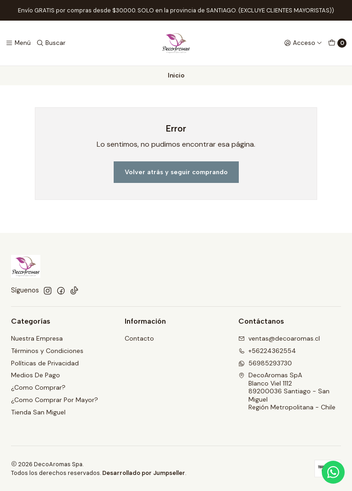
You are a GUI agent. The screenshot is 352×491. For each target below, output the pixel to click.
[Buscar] (51, 43)
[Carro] (337, 43)
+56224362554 (267, 351)
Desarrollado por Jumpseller (143, 473)
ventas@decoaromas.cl (279, 338)
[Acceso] (303, 43)
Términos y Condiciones (47, 351)
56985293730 (265, 363)
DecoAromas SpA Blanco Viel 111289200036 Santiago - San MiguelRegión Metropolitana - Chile (287, 391)
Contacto (139, 338)
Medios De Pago (35, 375)
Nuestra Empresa (37, 338)
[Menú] (18, 43)
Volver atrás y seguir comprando (176, 172)
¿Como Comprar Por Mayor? (54, 400)
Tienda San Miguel (38, 412)
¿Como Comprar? (38, 387)
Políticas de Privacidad (45, 363)
